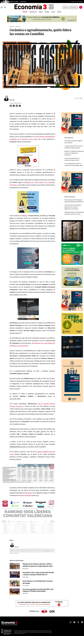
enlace (29, 491)
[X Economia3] (78, 621)
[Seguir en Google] (78, 96)
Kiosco (66, 6)
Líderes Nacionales (26, 494)
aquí (37, 494)
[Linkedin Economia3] (82, 621)
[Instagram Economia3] (70, 621)
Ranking (24, 214)
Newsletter (74, 6)
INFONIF (23, 10)
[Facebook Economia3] (74, 621)
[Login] (81, 6)
